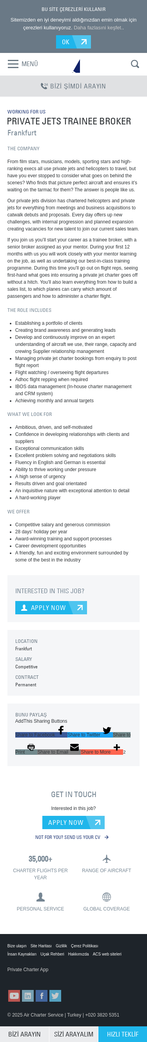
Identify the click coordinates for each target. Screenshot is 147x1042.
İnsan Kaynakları (22, 954)
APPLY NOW (65, 822)
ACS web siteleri (107, 954)
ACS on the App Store (26, 977)
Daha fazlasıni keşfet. (98, 28)
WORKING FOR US (26, 111)
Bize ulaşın (17, 946)
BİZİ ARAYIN (24, 1034)
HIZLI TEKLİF (122, 1034)
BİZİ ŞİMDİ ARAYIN (73, 86)
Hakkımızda (78, 954)
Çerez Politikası (84, 946)
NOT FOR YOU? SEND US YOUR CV (72, 837)
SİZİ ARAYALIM (74, 1034)
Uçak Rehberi (52, 954)
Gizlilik (61, 946)
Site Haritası (41, 946)
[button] (41, 735)
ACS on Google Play (66, 977)
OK (66, 42)
